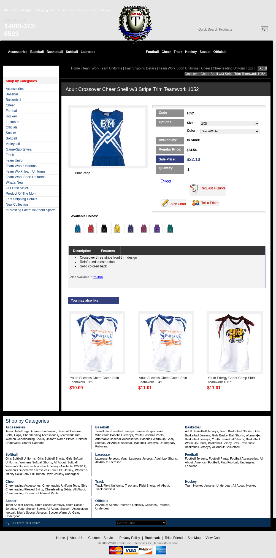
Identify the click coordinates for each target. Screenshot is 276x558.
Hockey (191, 52)
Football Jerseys (196, 458)
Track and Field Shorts (140, 485)
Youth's (98, 276)
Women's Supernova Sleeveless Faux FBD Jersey (39, 470)
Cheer (166, 52)
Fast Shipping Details (21, 199)
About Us (10, 10)
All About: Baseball (119, 442)
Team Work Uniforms (21, 166)
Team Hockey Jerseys (200, 485)
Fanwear (191, 466)
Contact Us (65, 10)
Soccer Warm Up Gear (63, 512)
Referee (164, 504)
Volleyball (13, 144)
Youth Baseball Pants (149, 435)
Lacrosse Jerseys (107, 458)
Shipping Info (45, 10)
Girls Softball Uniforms (21, 458)
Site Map (194, 538)
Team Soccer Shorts (19, 504)
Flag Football (229, 462)
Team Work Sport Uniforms (25, 177)
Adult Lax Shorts (166, 458)
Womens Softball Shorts (36, 462)
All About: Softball (65, 462)
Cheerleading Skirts (58, 489)
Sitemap (106, 10)
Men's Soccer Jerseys (32, 512)
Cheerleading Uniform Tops (233, 68)
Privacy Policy (87, 10)
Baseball (37, 52)
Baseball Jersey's (146, 442)
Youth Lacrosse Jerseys (137, 458)
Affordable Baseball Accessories (117, 439)
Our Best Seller (17, 188)
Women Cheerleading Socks (25, 439)
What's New (14, 182)
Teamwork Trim (70, 435)
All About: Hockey (244, 485)
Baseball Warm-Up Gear (156, 439)
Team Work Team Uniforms (25, 171)
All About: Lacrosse (108, 462)
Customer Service (101, 538)
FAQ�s (26, 10)
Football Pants (218, 458)
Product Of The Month (22, 193)
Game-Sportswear (19, 149)
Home (75, 68)
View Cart (212, 538)
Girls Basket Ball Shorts (228, 435)
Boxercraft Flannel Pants (41, 493)
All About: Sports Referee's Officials (119, 504)
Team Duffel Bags (17, 431)
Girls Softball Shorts (50, 458)
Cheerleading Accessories (40, 435)
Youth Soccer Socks (31, 508)
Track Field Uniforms (109, 485)
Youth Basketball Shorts (228, 439)
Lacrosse (88, 52)
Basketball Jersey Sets (223, 443)
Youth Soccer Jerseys (49, 504)
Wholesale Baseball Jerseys (114, 435)
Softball (72, 52)
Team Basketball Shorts (236, 431)
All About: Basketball (226, 447)
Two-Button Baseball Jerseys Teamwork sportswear (130, 431)
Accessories (18, 52)
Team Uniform (16, 160)
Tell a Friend (174, 538)
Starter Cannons (33, 442)
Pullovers (101, 446)
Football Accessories (244, 458)
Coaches (150, 504)
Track (178, 52)
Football (152, 52)
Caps (17, 435)
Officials (219, 52)
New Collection (17, 204)
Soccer (205, 52)
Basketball (55, 52)
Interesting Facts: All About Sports (30, 210)
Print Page (82, 173)
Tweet (166, 181)
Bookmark (152, 538)
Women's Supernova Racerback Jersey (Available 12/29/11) (46, 466)
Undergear (166, 442)
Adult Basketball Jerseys (201, 431)
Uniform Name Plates (60, 439)
